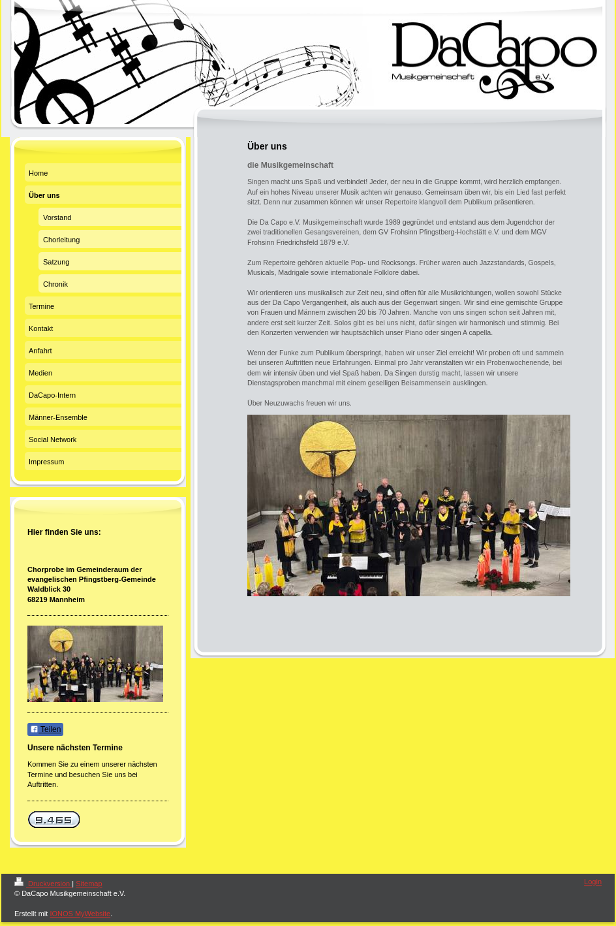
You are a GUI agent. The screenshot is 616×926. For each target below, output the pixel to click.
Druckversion (43, 883)
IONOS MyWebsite (80, 914)
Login (593, 882)
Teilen (45, 729)
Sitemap (89, 883)
